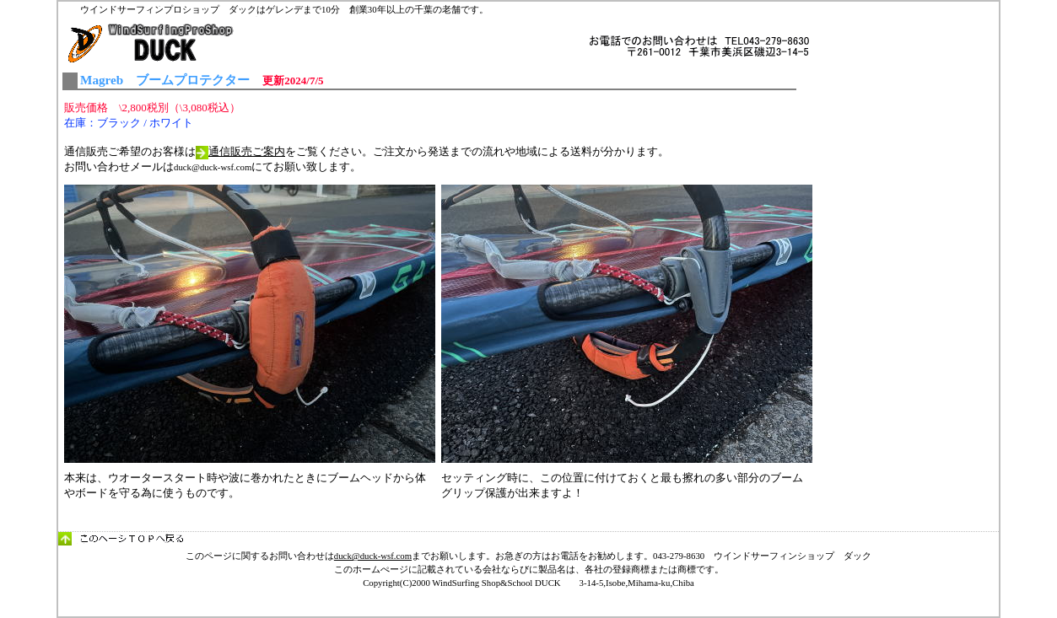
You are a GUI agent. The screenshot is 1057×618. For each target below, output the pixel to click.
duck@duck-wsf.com (373, 556)
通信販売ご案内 (246, 151)
